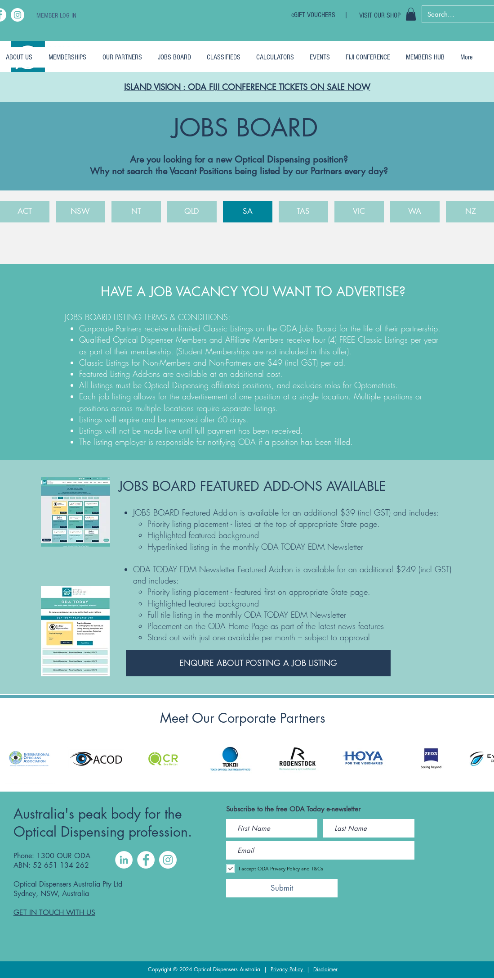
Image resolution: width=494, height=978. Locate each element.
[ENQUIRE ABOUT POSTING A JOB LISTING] (258, 663)
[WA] (415, 211)
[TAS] (303, 211)
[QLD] (192, 211)
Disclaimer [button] (325, 969)
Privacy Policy (288, 969)
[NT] (136, 211)
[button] (410, 14)
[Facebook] (146, 860)
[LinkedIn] (124, 860)
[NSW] (80, 211)
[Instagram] (17, 15)
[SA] (247, 211)
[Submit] (282, 888)
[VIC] (359, 211)
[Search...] (455, 14)
